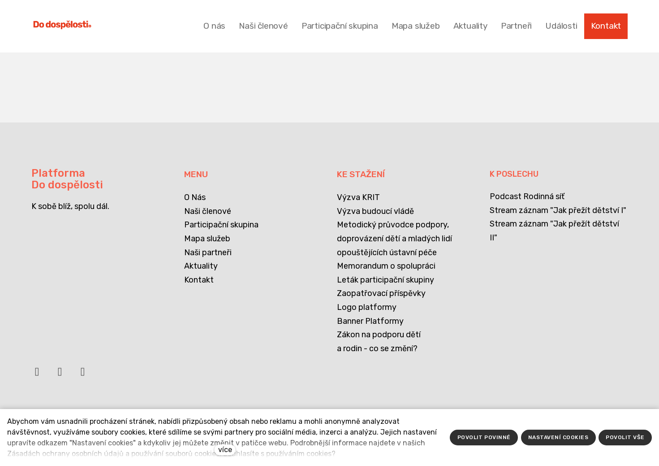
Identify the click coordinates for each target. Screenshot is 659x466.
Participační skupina (221, 225)
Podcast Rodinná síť (527, 196)
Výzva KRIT (358, 197)
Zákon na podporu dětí (379, 335)
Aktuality (201, 266)
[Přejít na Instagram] (83, 376)
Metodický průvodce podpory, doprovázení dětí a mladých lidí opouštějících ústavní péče (394, 238)
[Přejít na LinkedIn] (60, 376)
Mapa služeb (207, 239)
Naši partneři (208, 252)
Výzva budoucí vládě (375, 211)
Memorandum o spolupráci (386, 266)
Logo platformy (366, 307)
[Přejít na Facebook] (37, 376)
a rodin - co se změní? (377, 348)
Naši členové (207, 211)
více (225, 449)
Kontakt (199, 280)
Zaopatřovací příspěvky (381, 293)
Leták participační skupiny (385, 280)
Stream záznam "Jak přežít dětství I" (558, 210)
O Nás (195, 197)
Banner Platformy (370, 321)
